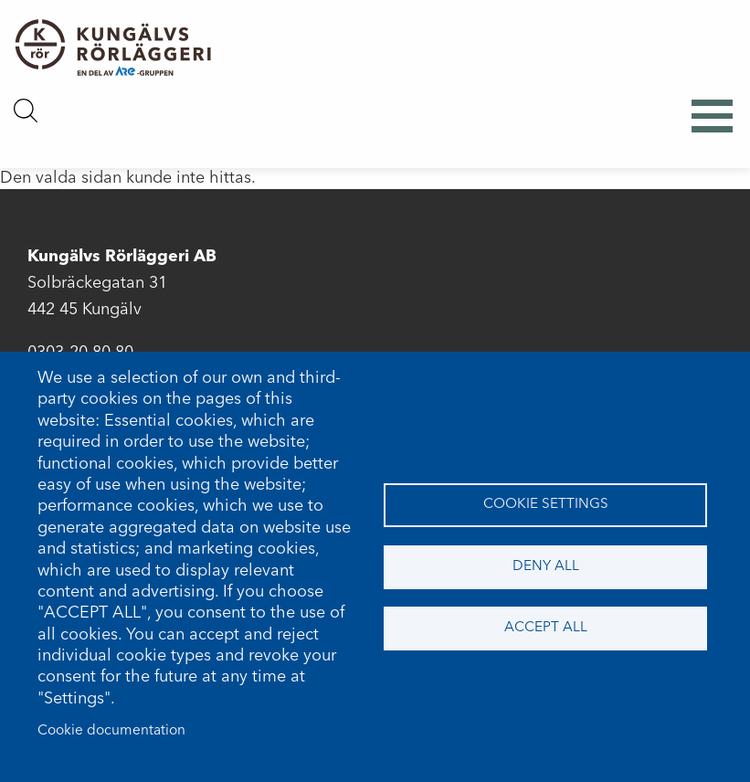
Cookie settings (545, 504)
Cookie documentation (111, 731)
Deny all (545, 566)
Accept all (545, 627)
